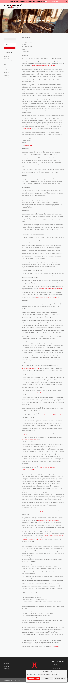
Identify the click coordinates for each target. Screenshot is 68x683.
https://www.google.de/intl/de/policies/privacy (52, 415)
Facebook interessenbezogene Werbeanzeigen (48, 521)
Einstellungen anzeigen (60, 678)
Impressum (6, 57)
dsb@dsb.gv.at (28, 146)
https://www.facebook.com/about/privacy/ (53, 535)
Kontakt (5, 55)
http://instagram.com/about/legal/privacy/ (31, 392)
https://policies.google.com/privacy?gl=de (33, 512)
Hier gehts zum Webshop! (51, 1)
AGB (5, 65)
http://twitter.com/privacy (28, 435)
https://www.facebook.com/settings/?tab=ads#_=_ (33, 540)
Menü (63, 6)
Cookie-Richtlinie (7, 78)
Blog (5, 67)
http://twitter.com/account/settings (30, 439)
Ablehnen (47, 678)
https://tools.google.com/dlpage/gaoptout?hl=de (47, 298)
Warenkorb (6, 664)
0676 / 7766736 (56, 669)
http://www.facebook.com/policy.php (30, 369)
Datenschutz (6, 59)
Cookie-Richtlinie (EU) (8, 60)
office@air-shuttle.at (28, 53)
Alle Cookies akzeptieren (33, 678)
